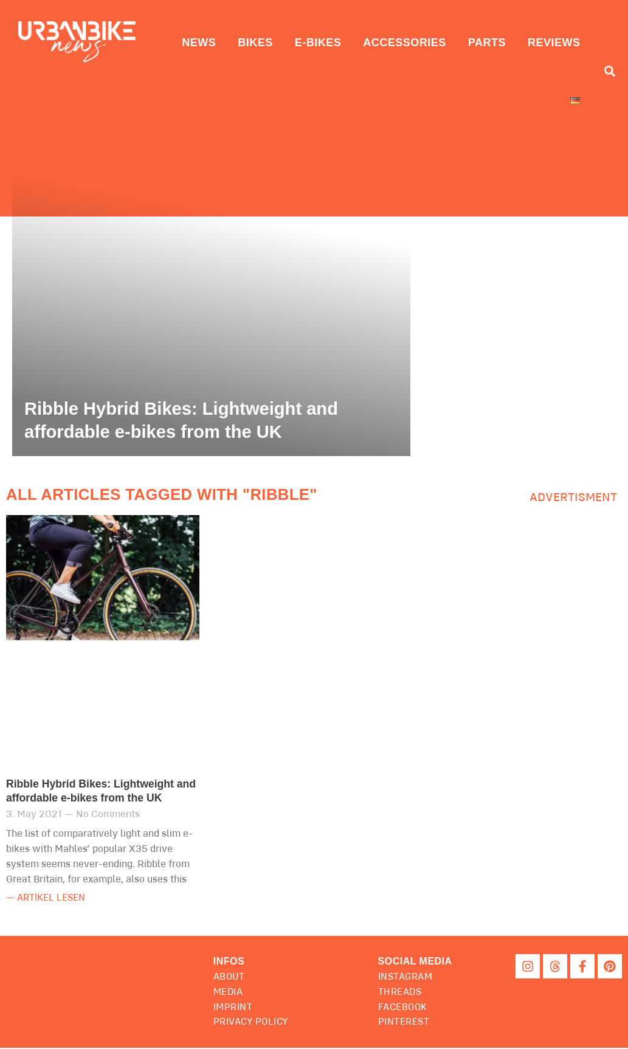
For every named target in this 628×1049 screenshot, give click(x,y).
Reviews (554, 42)
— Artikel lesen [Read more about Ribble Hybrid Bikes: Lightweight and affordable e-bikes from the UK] (48, 899)
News (199, 42)
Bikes (255, 42)
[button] (416, 962)
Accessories (404, 42)
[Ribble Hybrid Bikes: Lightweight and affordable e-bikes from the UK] (211, 305)
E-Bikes (318, 42)
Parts (487, 42)
